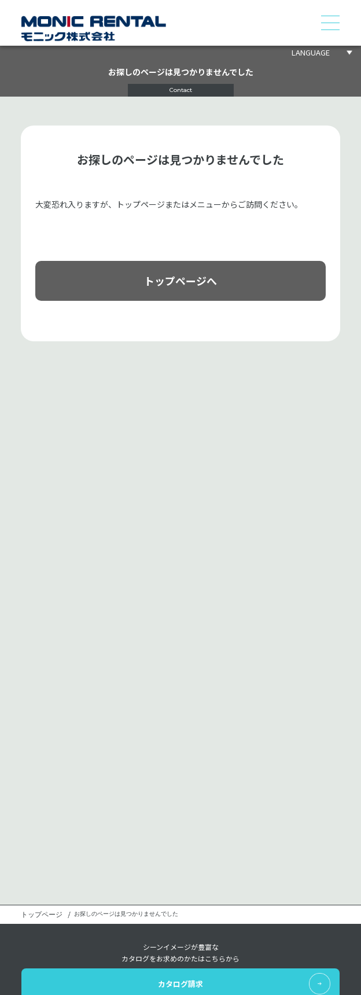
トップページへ (180, 280)
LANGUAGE (311, 52)
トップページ (41, 915)
